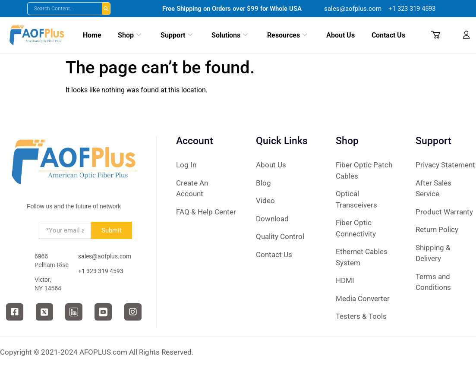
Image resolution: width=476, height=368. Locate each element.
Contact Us (387, 35)
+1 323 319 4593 (100, 270)
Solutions (228, 35)
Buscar (106, 9)
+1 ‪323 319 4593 (411, 9)
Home (92, 35)
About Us (339, 35)
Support (175, 35)
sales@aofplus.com (353, 9)
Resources (286, 35)
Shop (129, 35)
